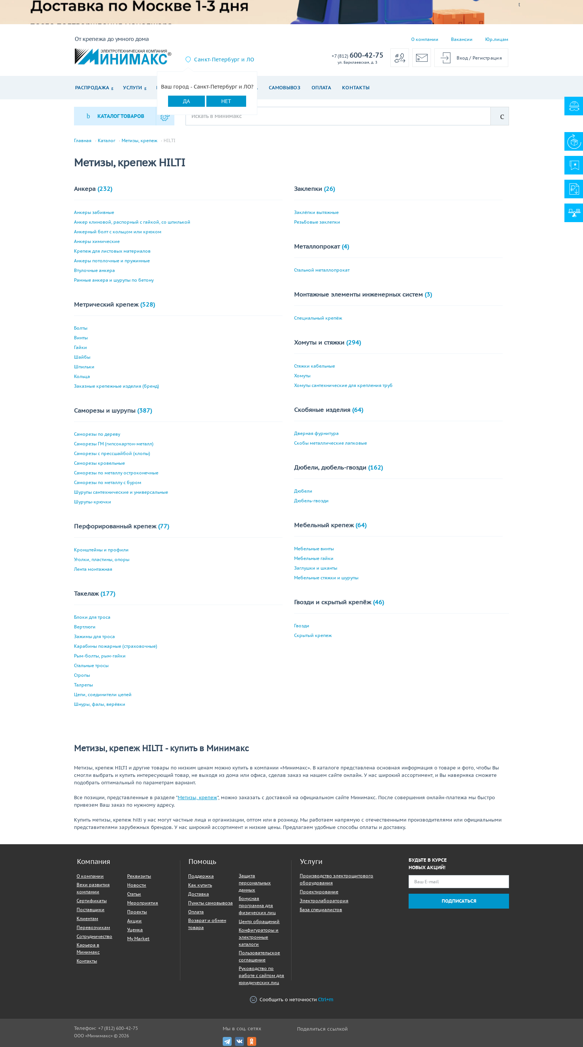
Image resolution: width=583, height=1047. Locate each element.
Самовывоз (284, 87)
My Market (138, 938)
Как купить (200, 885)
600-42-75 (357, 56)
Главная (82, 140)
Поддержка (201, 876)
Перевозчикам (93, 927)
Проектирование (319, 891)
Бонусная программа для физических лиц (257, 905)
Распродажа (92, 87)
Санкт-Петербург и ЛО (224, 59)
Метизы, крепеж (139, 140)
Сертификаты (92, 900)
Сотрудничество (94, 936)
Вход (462, 58)
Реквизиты (139, 876)
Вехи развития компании (93, 888)
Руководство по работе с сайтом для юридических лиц (261, 975)
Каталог (106, 140)
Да (186, 101)
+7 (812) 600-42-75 (118, 1028)
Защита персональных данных (255, 883)
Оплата (321, 87)
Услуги (132, 87)
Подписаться (459, 901)
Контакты (356, 87)
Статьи (134, 894)
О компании (424, 39)
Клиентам (87, 918)
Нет (226, 101)
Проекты (137, 912)
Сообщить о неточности (291, 999)
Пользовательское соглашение (259, 956)
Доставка (198, 894)
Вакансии (462, 39)
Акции (134, 920)
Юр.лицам (496, 39)
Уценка (135, 929)
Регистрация (487, 58)
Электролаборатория (324, 900)
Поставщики (90, 909)
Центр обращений (259, 921)
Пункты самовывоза (210, 903)
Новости (136, 885)
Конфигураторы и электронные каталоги (258, 937)
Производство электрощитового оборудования (336, 879)
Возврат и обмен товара (207, 924)
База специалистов (321, 909)
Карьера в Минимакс (88, 948)
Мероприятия (142, 903)
